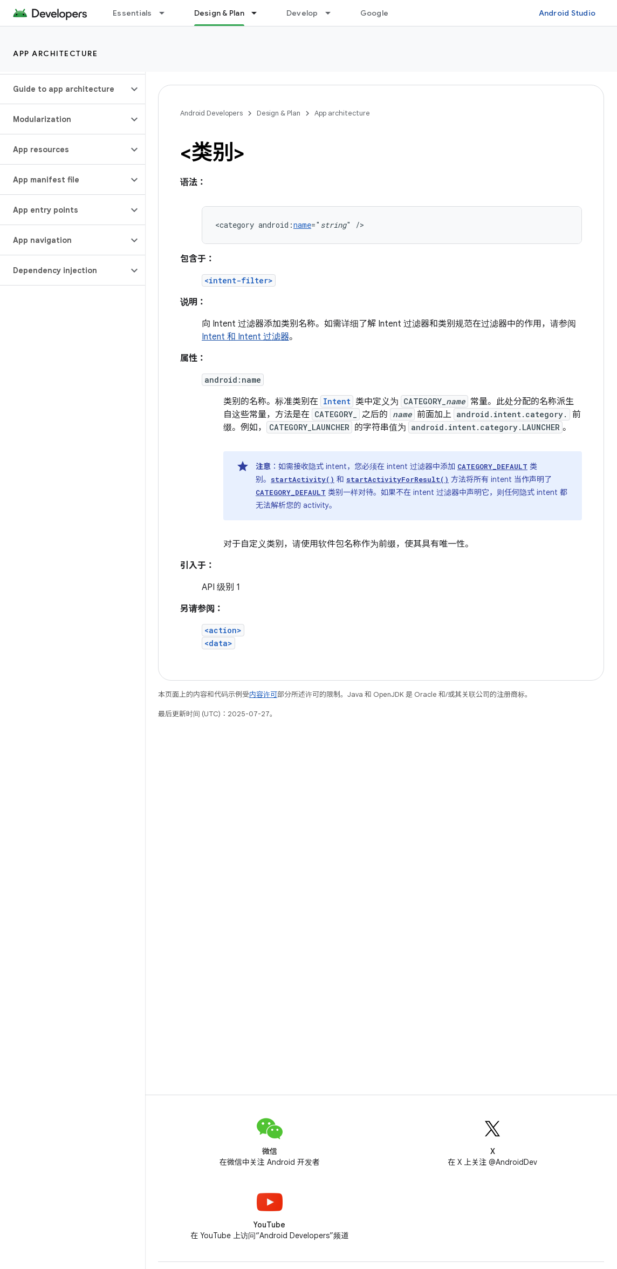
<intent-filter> (238, 280)
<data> (218, 643)
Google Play (383, 13)
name (302, 225)
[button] (64, 89)
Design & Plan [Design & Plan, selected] (219, 13)
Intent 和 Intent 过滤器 (245, 336)
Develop (302, 13)
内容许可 (263, 694)
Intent (337, 401)
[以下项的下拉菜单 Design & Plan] (258, 13)
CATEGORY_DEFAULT (492, 466)
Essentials (132, 13)
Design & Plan (278, 113)
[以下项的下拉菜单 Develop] (332, 13)
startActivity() (302, 479)
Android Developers (211, 113)
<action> (223, 630)
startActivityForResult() (397, 479)
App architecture (55, 53)
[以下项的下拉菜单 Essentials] (166, 13)
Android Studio (567, 13)
